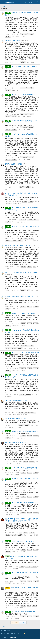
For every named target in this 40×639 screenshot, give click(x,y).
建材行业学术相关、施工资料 (20, 414)
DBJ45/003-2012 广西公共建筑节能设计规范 (21, 431)
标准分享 (7, 34)
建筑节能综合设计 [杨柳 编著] (13, 164)
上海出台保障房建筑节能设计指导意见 (16, 442)
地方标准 (23, 36)
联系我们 (3, 633)
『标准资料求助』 (17, 568)
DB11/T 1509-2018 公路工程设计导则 (19, 541)
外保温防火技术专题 (15, 464)
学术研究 (9, 268)
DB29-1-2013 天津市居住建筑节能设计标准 (21, 468)
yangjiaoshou (8, 461)
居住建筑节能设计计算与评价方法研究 (16, 400)
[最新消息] (34, 2)
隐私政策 (16, 633)
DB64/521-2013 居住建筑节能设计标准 (20, 313)
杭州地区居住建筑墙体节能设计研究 (15, 418)
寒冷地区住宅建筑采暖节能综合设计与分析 (17, 245)
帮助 (21, 633)
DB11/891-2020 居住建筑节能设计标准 (20, 94)
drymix (6, 187)
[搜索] (38, 2)
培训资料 (33, 62)
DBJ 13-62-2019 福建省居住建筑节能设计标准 (22, 352)
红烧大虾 (7, 605)
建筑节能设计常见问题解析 (13, 41)
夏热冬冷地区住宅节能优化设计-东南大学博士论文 (20, 296)
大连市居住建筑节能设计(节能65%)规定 (20, 611)
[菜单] (2, 2)
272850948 (8, 201)
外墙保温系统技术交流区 (15, 203)
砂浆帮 (4, 637)
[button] (2, 631)
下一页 (23, 622)
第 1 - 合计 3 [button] (15, 622)
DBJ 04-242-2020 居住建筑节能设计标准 (20, 502)
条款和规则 (10, 633)
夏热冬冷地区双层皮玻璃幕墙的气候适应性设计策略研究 (21, 272)
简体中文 (7, 631)
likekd (6, 533)
